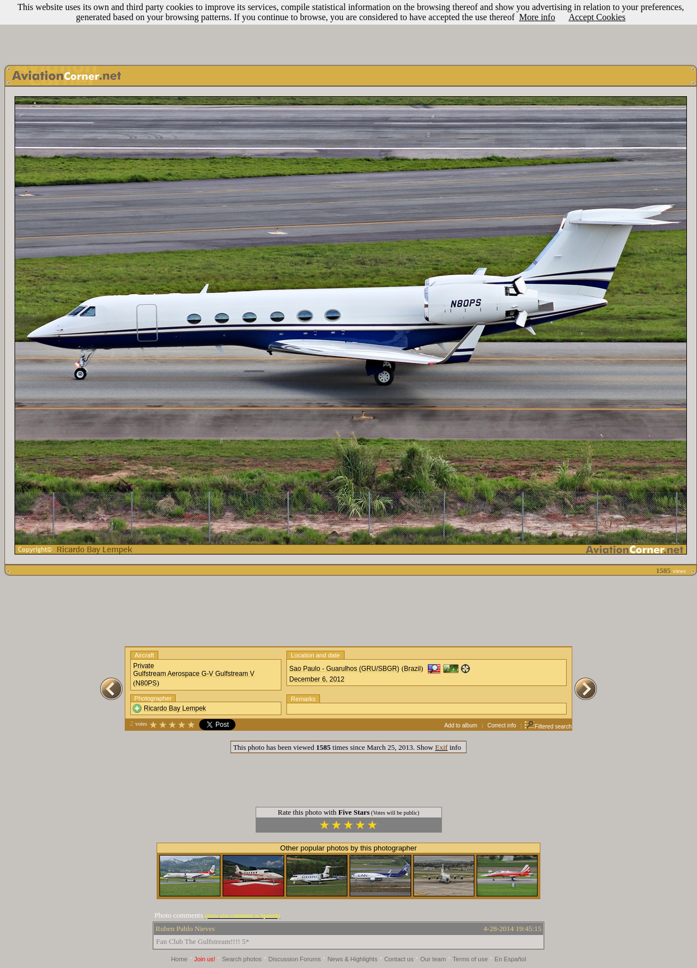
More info (537, 17)
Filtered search (548, 726)
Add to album (460, 725)
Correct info (501, 725)
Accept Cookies (596, 17)
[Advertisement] (348, 29)
